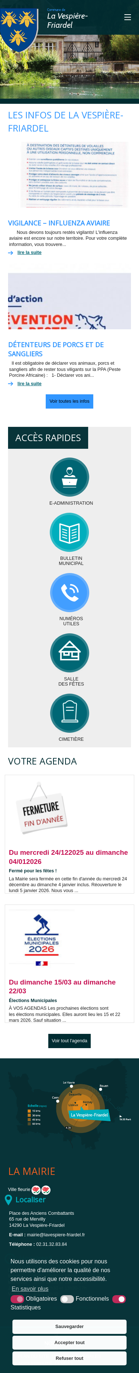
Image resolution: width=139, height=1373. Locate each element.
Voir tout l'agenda (69, 1040)
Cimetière (71, 739)
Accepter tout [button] (69, 1342)
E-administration (71, 503)
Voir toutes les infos (69, 401)
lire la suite (30, 252)
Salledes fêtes (71, 681)
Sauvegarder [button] (69, 1326)
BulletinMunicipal (71, 561)
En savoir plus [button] (30, 1289)
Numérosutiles (71, 621)
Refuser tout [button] (69, 1358)
